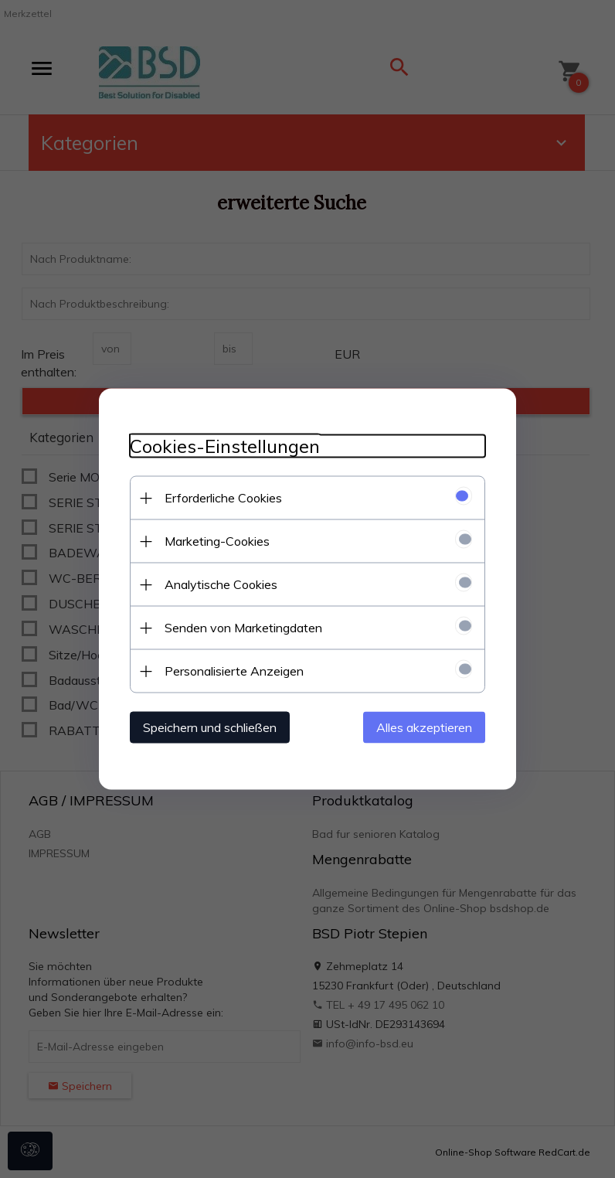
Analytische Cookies (221, 584)
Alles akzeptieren (424, 727)
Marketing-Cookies (217, 541)
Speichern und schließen (210, 727)
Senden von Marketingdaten (243, 627)
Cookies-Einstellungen (225, 446)
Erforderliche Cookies (223, 498)
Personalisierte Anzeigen (234, 671)
